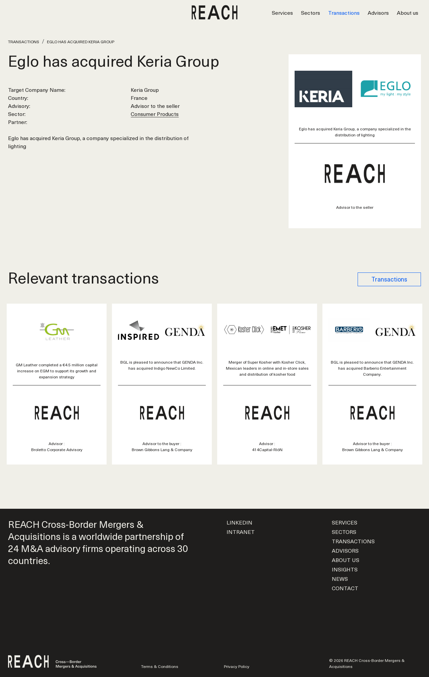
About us (407, 12)
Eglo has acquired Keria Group (80, 42)
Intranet (241, 531)
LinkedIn (239, 522)
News (340, 578)
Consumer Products (155, 114)
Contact (345, 588)
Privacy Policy (236, 666)
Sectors (310, 12)
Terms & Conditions (159, 666)
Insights (345, 569)
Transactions (344, 12)
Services (282, 12)
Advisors (378, 12)
